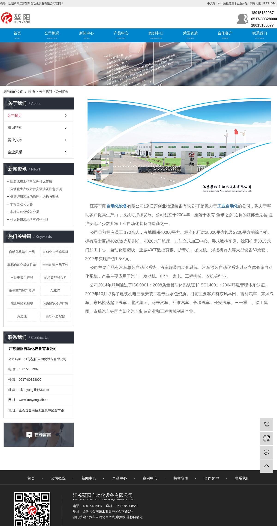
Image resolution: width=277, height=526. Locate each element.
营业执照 (15, 140)
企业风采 (15, 152)
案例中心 (155, 33)
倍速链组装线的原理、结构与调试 (34, 196)
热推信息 (228, 3)
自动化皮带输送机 (55, 252)
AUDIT (55, 290)
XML (274, 3)
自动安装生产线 (22, 278)
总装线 (22, 316)
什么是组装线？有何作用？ (29, 219)
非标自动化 (134, 517)
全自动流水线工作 (55, 265)
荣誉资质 (190, 33)
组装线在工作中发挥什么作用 (31, 181)
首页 (17, 33)
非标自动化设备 (21, 204)
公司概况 (52, 33)
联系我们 (259, 33)
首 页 (31, 91)
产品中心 (121, 33)
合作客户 (225, 33)
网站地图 (255, 3)
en (219, 3)
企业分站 (242, 3)
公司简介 (15, 115)
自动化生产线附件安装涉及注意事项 (36, 189)
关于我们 (45, 91)
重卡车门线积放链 (22, 290)
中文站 (211, 3)
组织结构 (15, 128)
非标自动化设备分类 (24, 212)
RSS (266, 3)
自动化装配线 (55, 316)
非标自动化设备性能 (21, 265)
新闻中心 (86, 33)
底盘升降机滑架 (22, 303)
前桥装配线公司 (55, 278)
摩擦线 (121, 517)
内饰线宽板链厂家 (55, 303)
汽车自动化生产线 (102, 517)
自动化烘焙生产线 (22, 252)
